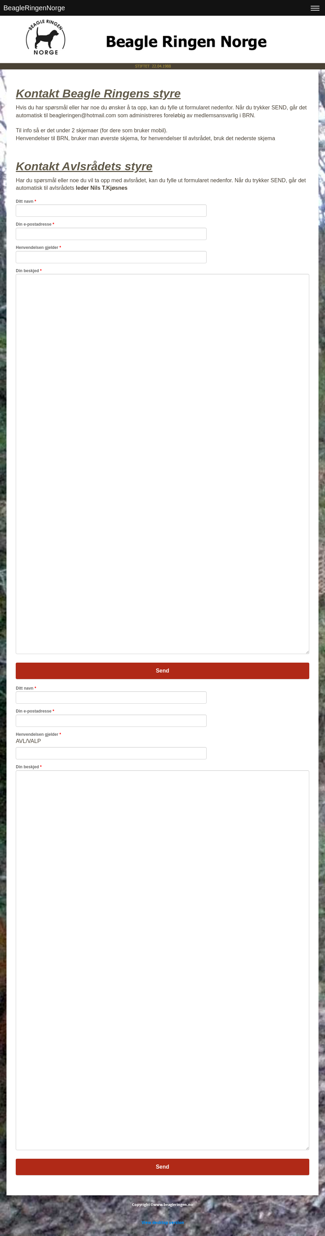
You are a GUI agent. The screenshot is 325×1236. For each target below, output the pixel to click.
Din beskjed (28, 270)
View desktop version (163, 1223)
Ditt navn (26, 201)
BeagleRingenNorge (34, 8)
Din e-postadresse (35, 224)
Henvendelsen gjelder (38, 247)
